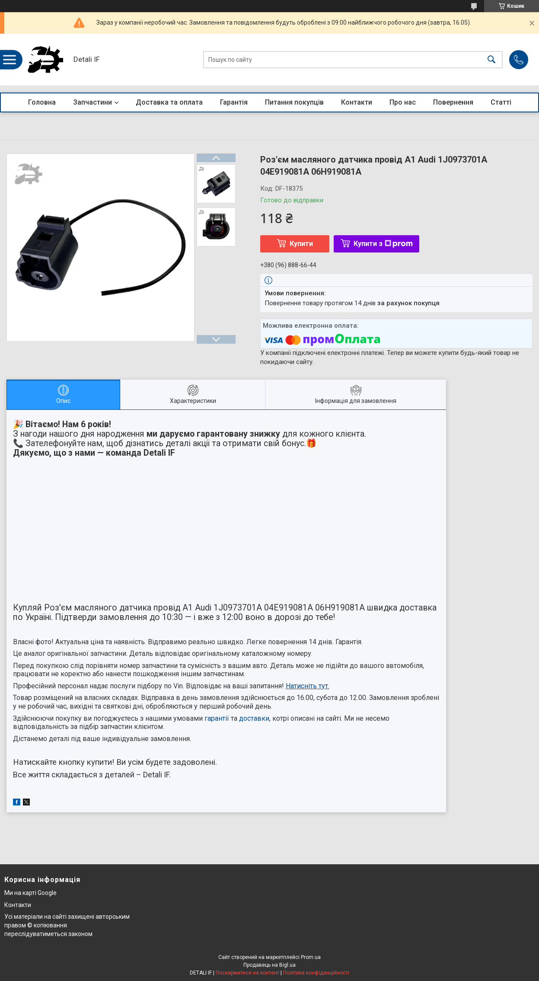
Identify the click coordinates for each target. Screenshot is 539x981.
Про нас (402, 102)
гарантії (216, 718)
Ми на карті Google (30, 892)
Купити (301, 244)
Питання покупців (294, 102)
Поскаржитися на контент (247, 973)
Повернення (453, 102)
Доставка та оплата (169, 102)
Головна (42, 102)
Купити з (383, 244)
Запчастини (92, 102)
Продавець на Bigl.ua (269, 965)
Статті (501, 102)
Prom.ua (311, 957)
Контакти (356, 102)
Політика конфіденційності (316, 973)
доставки (254, 718)
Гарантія (234, 102)
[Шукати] (491, 60)
